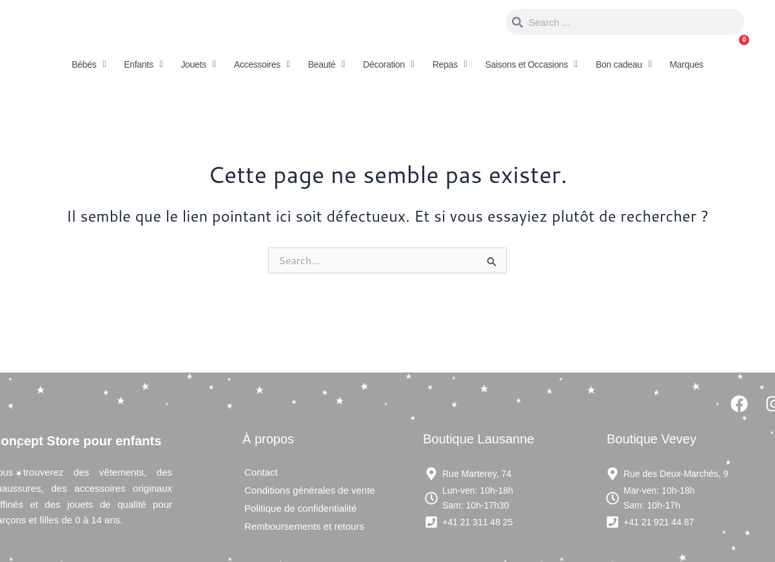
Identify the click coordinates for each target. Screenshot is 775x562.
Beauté (326, 64)
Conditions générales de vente (309, 490)
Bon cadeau (624, 64)
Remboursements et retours (304, 526)
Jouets (198, 64)
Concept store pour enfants (244, 22)
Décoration (389, 64)
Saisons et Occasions (531, 64)
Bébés (89, 64)
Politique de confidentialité (300, 508)
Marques (686, 64)
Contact (261, 472)
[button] (88, 64)
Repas (450, 64)
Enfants (143, 64)
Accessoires (262, 64)
